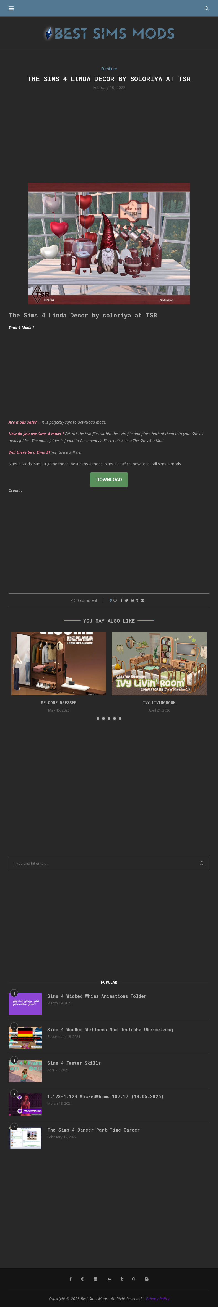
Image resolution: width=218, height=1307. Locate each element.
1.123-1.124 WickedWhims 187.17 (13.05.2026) (105, 1096)
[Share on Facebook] (121, 600)
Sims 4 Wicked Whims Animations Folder (96, 996)
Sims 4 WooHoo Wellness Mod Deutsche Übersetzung (110, 1029)
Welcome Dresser (59, 702)
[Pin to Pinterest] (132, 600)
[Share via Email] (142, 600)
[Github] (133, 1279)
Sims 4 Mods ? (21, 327)
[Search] (206, 8)
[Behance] (109, 1279)
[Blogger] (147, 1279)
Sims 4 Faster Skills (74, 1063)
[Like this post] (115, 600)
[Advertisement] (109, 136)
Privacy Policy (157, 1298)
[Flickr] (95, 1279)
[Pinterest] (82, 1279)
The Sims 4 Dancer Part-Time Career (93, 1130)
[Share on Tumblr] (137, 600)
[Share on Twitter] (126, 600)
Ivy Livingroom (159, 702)
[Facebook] (70, 1279)
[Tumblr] (121, 1279)
